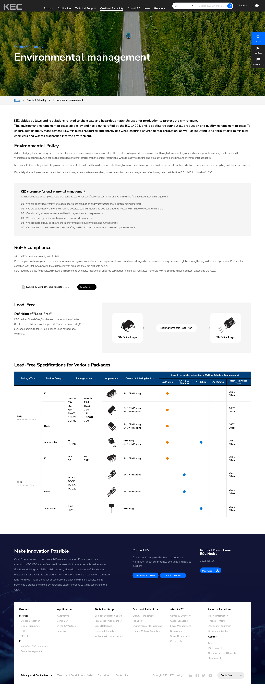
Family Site (226, 682)
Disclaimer (104, 682)
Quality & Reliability (36, 105)
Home (17, 105)
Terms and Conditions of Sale (75, 682)
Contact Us (122, 682)
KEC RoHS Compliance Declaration (47, 293)
